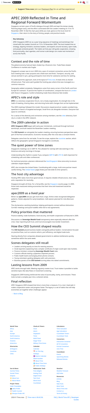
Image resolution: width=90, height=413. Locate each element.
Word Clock (37, 380)
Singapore (15, 33)
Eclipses (12, 376)
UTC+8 (60, 155)
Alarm (35, 331)
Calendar (36, 349)
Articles (59, 379)
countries (62, 138)
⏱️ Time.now (6, 2)
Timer (35, 336)
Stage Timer (37, 341)
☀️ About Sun (14, 378)
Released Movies (62, 359)
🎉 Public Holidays (39, 366)
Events (59, 354)
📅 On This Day (38, 351)
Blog (58, 381)
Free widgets (37, 371)
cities (64, 116)
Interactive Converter (64, 341)
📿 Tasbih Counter (16, 391)
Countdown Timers (63, 333)
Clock (35, 329)
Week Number (38, 358)
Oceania (12, 341)
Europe (12, 333)
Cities (12, 354)
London (74, 90)
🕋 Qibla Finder (15, 388)
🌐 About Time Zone (40, 363)
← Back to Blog (17, 294)
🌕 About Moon (15, 380)
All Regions (13, 349)
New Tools (60, 384)
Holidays (36, 354)
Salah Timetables (15, 386)
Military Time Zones (39, 343)
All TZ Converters (62, 344)
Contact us (60, 391)
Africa (12, 329)
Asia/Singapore (51, 161)
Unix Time (60, 349)
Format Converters (63, 346)
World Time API (64, 397)
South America (15, 338)
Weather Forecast (62, 371)
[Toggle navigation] (87, 2)
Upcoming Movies (62, 357)
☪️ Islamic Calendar (39, 356)
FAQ (55, 397)
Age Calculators (62, 331)
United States (30, 170)
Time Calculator (62, 329)
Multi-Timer (37, 338)
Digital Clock (37, 376)
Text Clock (36, 378)
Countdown (37, 383)
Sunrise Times (14, 371)
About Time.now (62, 388)
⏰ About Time (38, 361)
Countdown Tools (62, 336)
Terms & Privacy (62, 393)
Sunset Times (14, 373)
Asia (11, 331)
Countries (13, 351)
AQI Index (60, 373)
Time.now (51, 80)
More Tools (60, 386)
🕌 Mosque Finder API (17, 393)
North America (15, 336)
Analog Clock (37, 373)
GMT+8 (51, 155)
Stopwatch (36, 333)
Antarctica (13, 343)
